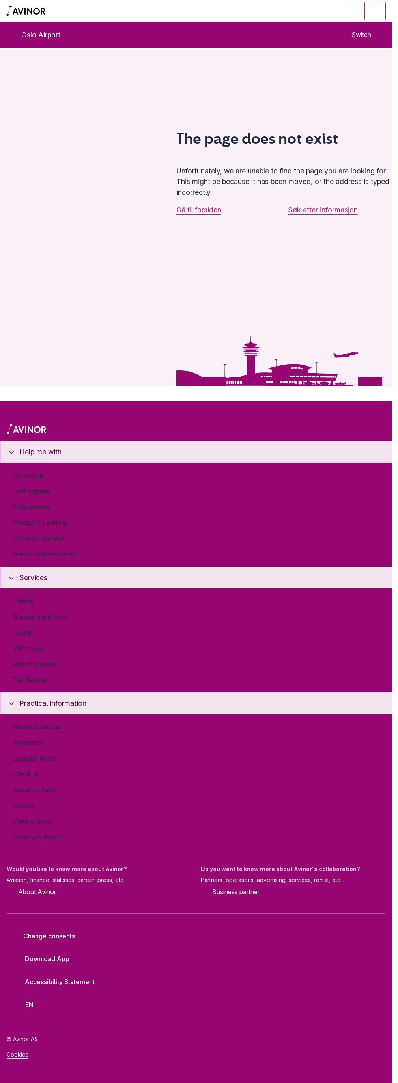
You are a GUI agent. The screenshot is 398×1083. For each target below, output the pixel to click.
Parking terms (32, 821)
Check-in (25, 774)
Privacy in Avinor (37, 837)
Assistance (29, 742)
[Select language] (25, 1004)
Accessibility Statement (54, 982)
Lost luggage (31, 491)
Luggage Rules (34, 758)
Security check (34, 790)
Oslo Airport (34, 35)
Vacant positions (36, 727)
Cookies (17, 1054)
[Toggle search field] (332, 11)
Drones (23, 805)
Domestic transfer (38, 538)
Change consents (44, 936)
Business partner (230, 892)
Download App (41, 959)
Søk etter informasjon (323, 210)
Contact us (28, 475)
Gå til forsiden (198, 210)
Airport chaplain (35, 664)
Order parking (32, 507)
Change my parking (40, 523)
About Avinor (31, 892)
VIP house (28, 648)
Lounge (24, 632)
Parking (23, 601)
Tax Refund (30, 680)
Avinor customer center (46, 554)
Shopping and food (40, 617)
